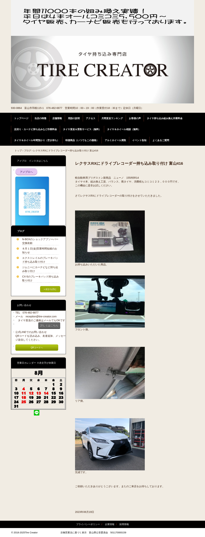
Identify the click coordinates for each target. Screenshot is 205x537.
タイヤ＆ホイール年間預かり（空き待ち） (36, 140)
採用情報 (124, 524)
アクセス (90, 118)
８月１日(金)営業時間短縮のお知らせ (39, 250)
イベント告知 (139, 140)
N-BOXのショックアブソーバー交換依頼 (40, 241)
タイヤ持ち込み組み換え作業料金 (164, 118)
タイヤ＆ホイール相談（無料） (123, 129)
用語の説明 (74, 118)
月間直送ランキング (112, 118)
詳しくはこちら (49, 325)
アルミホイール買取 (115, 140)
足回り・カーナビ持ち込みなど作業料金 (35, 129)
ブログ (27, 150)
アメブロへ (26, 171)
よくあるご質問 (160, 140)
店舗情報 (57, 118)
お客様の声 (135, 118)
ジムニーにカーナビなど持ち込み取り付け (40, 269)
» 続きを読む (50, 289)
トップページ (21, 118)
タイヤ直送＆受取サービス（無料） (82, 129)
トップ (18, 150)
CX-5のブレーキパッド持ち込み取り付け (40, 278)
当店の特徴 (40, 118)
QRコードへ (37, 347)
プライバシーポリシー (88, 524)
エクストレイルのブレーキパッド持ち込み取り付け (40, 259)
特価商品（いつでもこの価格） (82, 140)
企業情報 (109, 524)
